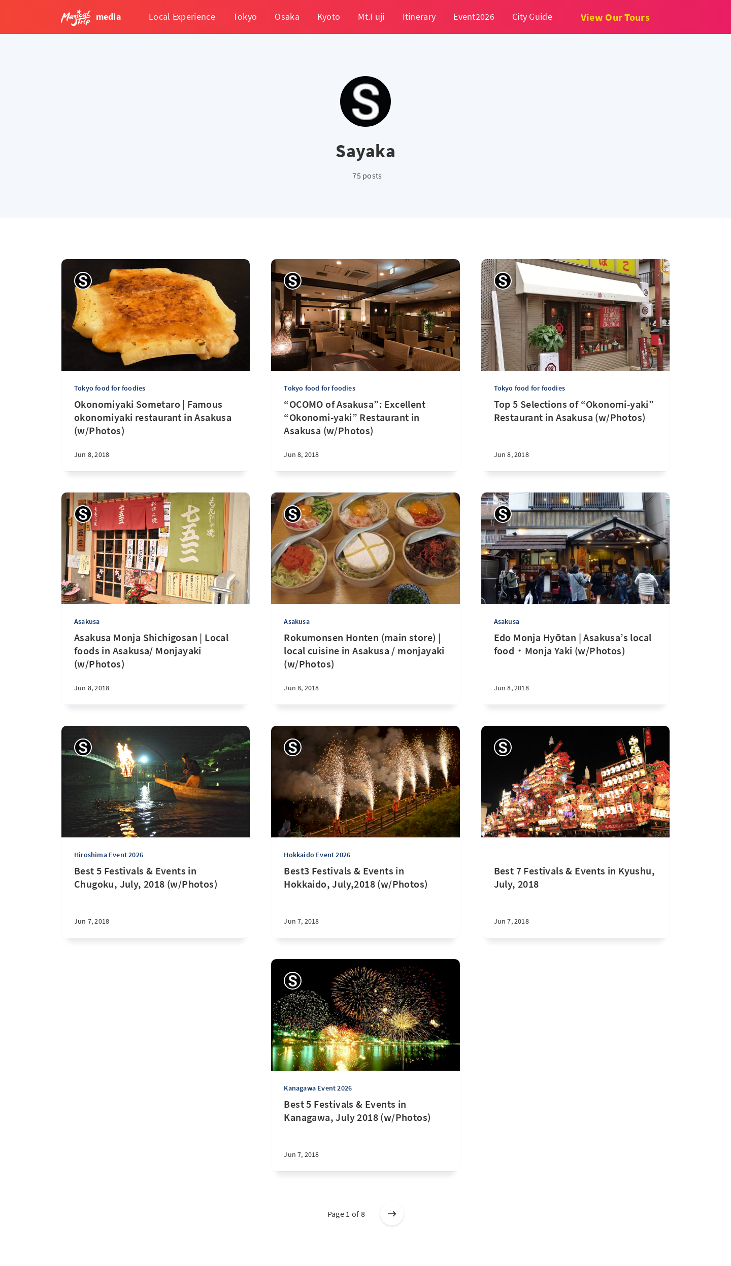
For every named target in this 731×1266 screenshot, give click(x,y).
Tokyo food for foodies (109, 388)
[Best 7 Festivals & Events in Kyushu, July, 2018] (575, 887)
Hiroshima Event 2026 (108, 854)
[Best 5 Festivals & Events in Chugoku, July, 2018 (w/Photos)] (155, 901)
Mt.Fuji (371, 16)
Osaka (287, 16)
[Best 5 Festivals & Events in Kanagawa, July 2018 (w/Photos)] (365, 1134)
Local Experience (182, 16)
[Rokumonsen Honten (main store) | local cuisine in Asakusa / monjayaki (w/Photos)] (365, 668)
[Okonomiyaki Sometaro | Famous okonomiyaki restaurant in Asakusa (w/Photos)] (155, 434)
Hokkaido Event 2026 (317, 854)
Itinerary (419, 16)
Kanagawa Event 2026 (318, 1088)
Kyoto (329, 16)
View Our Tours (615, 17)
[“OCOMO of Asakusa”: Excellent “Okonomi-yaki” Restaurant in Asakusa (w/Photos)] (365, 434)
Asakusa (86, 621)
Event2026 (473, 16)
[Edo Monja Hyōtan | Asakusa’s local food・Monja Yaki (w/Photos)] (575, 668)
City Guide (532, 16)
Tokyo (245, 16)
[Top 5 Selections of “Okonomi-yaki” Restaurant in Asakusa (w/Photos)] (575, 434)
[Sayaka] (83, 281)
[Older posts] (392, 1213)
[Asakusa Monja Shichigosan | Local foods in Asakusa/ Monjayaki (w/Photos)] (155, 668)
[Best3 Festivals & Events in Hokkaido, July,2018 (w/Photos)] (365, 901)
